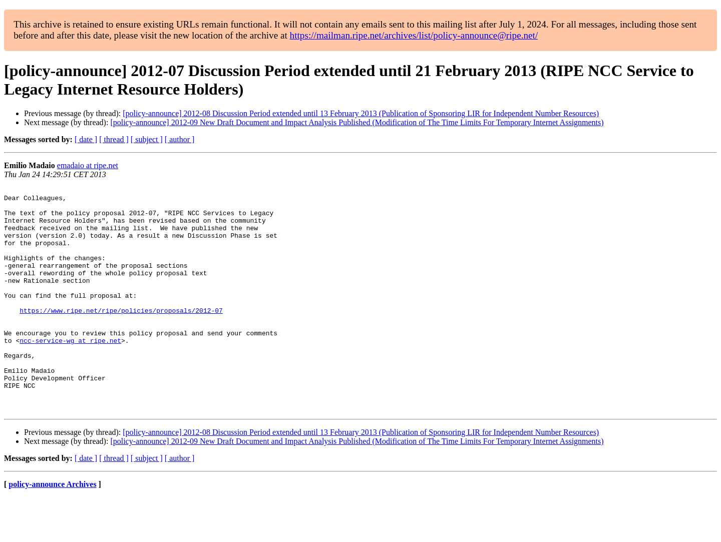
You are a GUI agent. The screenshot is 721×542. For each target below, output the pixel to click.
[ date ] (86, 139)
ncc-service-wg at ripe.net (70, 371)
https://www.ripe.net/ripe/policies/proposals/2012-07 (121, 335)
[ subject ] (147, 139)
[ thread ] (114, 139)
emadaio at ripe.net (87, 165)
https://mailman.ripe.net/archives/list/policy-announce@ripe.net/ (414, 35)
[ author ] (180, 139)
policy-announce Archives (52, 529)
